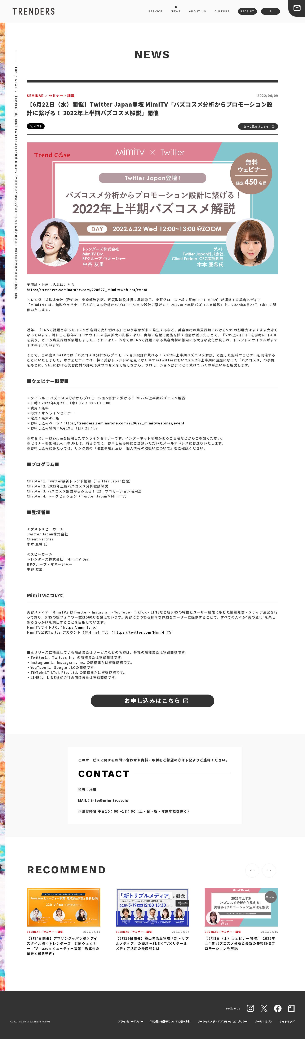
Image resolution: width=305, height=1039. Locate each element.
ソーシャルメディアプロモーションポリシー (223, 1021)
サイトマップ (287, 1021)
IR (270, 11)
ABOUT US (197, 11)
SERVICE (155, 11)
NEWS (176, 11)
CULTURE (222, 11)
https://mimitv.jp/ (80, 627)
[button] (252, 871)
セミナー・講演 (51, 95)
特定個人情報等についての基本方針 (170, 1021)
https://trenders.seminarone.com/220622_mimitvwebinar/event (87, 289)
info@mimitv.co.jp (110, 800)
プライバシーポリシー (130, 1021)
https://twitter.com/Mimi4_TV (143, 632)
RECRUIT (247, 11)
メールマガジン (263, 1021)
